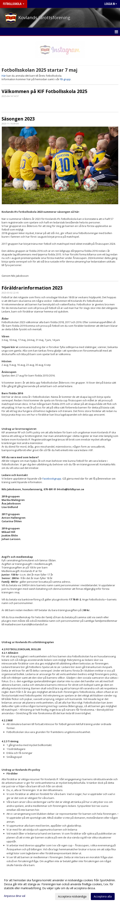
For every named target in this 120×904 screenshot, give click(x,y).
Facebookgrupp (51, 478)
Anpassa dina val (14, 896)
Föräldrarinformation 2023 (32, 288)
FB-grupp (65, 79)
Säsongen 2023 (18, 119)
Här (4, 75)
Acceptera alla (103, 896)
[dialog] (60, 888)
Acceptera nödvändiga (72, 896)
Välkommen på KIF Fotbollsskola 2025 (44, 91)
